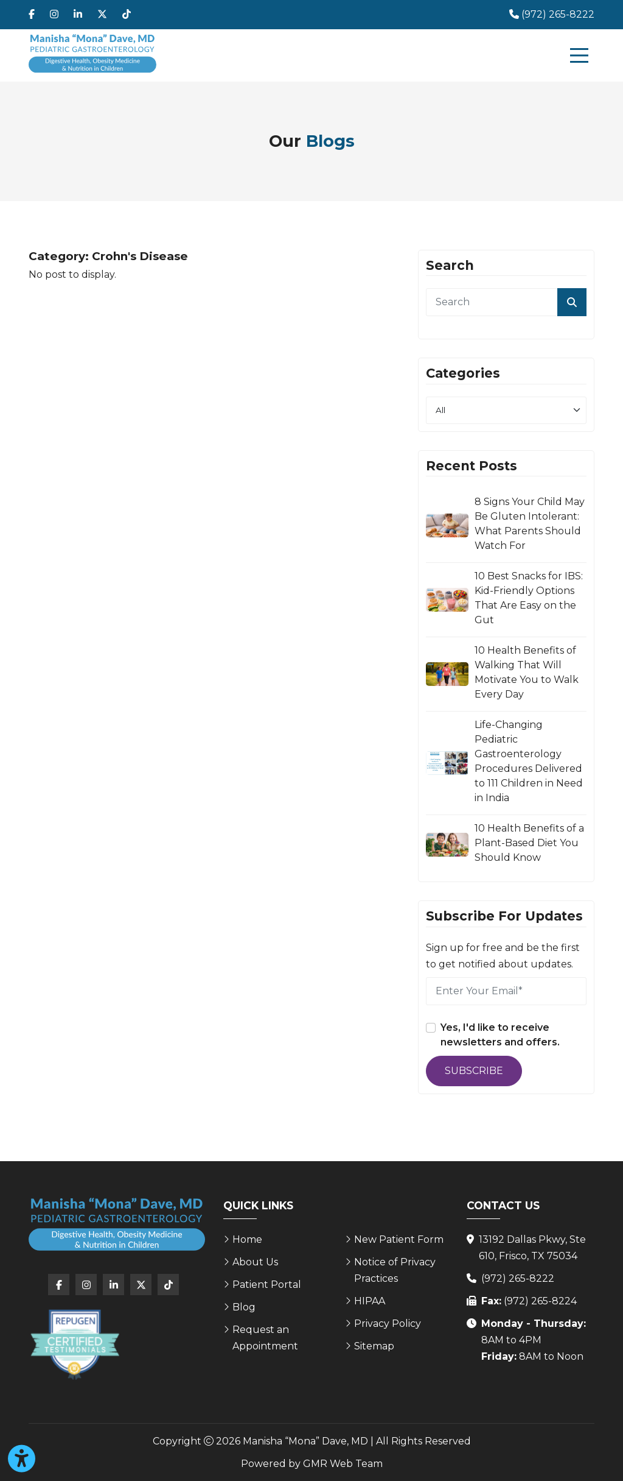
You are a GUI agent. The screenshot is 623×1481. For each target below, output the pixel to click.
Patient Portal (266, 1284)
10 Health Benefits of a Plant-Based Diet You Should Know (529, 842)
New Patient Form (399, 1239)
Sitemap (374, 1346)
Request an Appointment (265, 1338)
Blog (244, 1307)
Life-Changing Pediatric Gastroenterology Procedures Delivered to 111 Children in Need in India (529, 761)
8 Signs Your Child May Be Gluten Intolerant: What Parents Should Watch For (530, 523)
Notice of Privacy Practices (395, 1270)
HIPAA (369, 1301)
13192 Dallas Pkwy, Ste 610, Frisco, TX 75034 (532, 1248)
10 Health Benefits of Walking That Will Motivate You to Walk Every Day (527, 672)
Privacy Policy (387, 1323)
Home (247, 1239)
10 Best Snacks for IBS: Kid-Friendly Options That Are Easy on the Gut (529, 598)
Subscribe (474, 1070)
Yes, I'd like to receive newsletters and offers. (500, 1035)
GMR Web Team (343, 1463)
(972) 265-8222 (517, 1278)
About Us (255, 1262)
